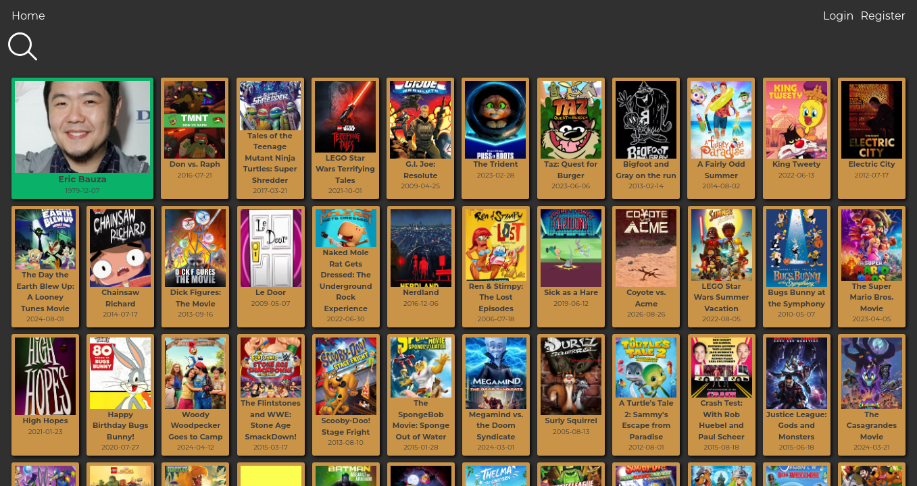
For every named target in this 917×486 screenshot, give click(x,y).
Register (883, 15)
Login (838, 15)
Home (28, 15)
